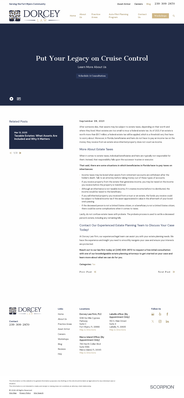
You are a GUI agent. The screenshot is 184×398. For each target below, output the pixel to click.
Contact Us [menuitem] (142, 16)
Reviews (62, 349)
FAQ (60, 354)
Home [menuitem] (73, 15)
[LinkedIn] (167, 321)
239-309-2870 (165, 3)
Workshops (160, 15)
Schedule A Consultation (92, 75)
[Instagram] (160, 321)
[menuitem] (13, 393)
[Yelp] (160, 314)
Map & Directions (87, 329)
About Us (62, 319)
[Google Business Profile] (152, 314)
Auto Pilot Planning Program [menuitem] (118, 16)
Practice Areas (65, 324)
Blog (148, 4)
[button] (19, 98)
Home (61, 314)
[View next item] (20, 153)
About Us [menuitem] (82, 16)
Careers (138, 4)
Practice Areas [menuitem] (95, 16)
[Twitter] (152, 321)
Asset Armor (124, 4)
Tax (93, 264)
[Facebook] (167, 314)
